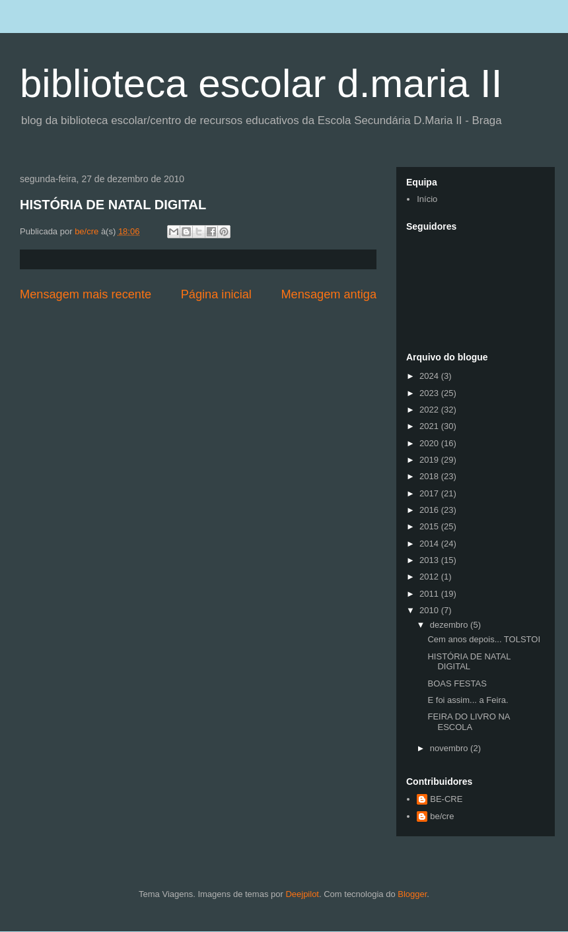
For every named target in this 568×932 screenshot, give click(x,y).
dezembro (450, 625)
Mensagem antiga (328, 294)
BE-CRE (446, 799)
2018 (430, 476)
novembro (450, 748)
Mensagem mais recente (85, 294)
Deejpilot (302, 894)
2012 (430, 577)
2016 (430, 510)
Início (427, 199)
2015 (430, 526)
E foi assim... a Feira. (467, 700)
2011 (430, 594)
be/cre (442, 816)
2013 (430, 560)
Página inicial (216, 294)
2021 (430, 426)
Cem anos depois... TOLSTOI (483, 639)
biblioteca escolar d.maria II (261, 83)
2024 (430, 376)
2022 (430, 410)
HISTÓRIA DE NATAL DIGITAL (113, 204)
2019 (430, 460)
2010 (430, 610)
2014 (430, 544)
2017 (430, 493)
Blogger (412, 894)
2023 (430, 393)
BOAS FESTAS (456, 683)
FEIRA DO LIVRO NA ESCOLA (468, 722)
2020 (430, 443)
